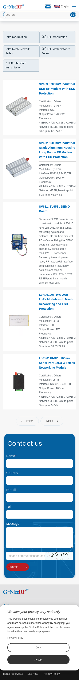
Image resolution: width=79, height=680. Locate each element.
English (62, 6)
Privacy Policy (51, 673)
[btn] (72, 14)
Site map (32, 673)
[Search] (39, 15)
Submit (17, 567)
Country (13, 472)
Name (11, 456)
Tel (8, 506)
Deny (38, 647)
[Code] (39, 556)
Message (13, 523)
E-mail (11, 489)
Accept (38, 659)
